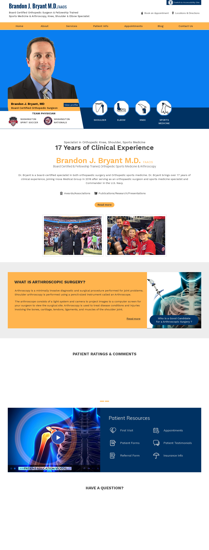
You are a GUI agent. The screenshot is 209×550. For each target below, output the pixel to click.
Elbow (121, 110)
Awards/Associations (77, 193)
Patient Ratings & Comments (104, 354)
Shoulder (100, 110)
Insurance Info (173, 455)
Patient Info (100, 26)
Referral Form (130, 455)
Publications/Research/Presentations (122, 193)
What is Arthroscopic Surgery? (49, 282)
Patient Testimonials (178, 443)
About (44, 26)
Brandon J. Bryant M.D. (104, 160)
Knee (143, 110)
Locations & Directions (187, 13)
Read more (105, 204)
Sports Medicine (164, 112)
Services (71, 26)
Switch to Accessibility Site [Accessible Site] (187, 2)
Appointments (133, 26)
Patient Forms (130, 443)
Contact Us (186, 26)
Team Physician (43, 113)
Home (19, 26)
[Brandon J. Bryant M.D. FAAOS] (49, 10)
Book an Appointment (157, 13)
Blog (161, 26)
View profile (71, 105)
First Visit (126, 430)
